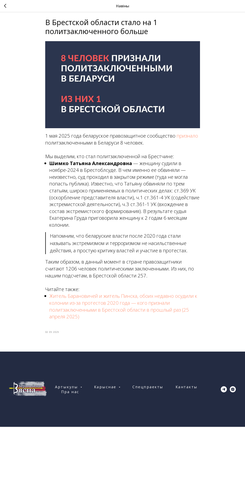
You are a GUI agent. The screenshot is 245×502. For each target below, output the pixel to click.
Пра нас (70, 394)
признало (187, 137)
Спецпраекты (147, 389)
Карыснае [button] (106, 389)
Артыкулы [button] (67, 389)
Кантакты (187, 389)
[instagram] (233, 392)
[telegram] (224, 392)
